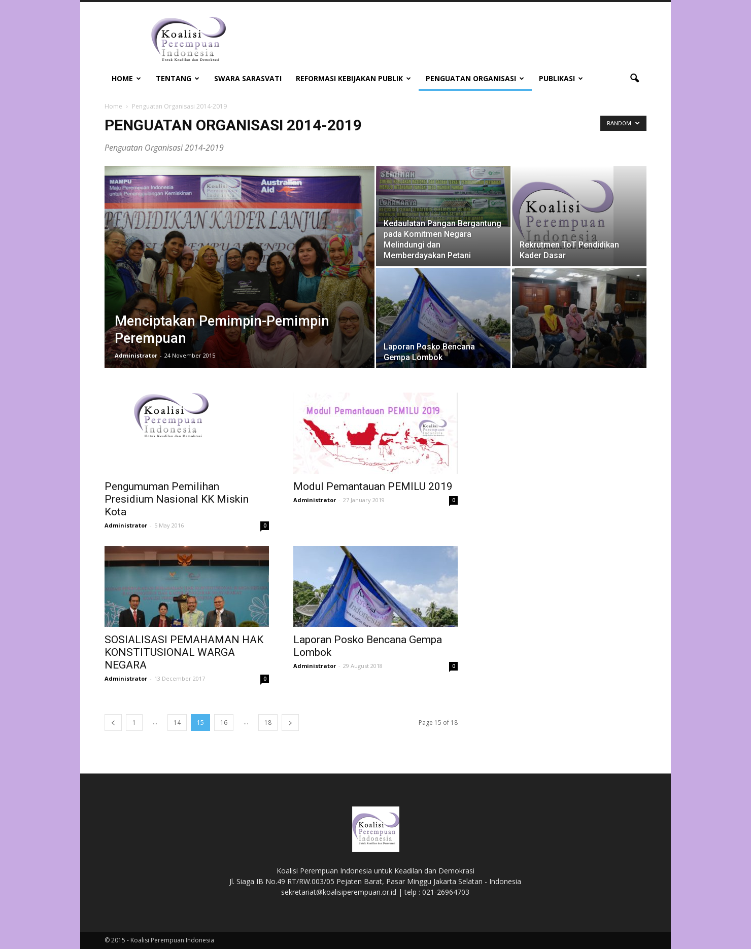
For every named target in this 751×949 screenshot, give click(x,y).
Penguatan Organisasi (475, 78)
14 (177, 722)
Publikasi (561, 78)
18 (267, 722)
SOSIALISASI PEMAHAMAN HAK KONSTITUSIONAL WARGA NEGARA (184, 652)
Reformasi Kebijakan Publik (353, 78)
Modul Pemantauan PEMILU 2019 (373, 486)
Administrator (136, 355)
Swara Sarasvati (248, 78)
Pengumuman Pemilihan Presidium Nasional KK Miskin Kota (177, 499)
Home (126, 78)
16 (223, 722)
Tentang (177, 78)
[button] (634, 78)
